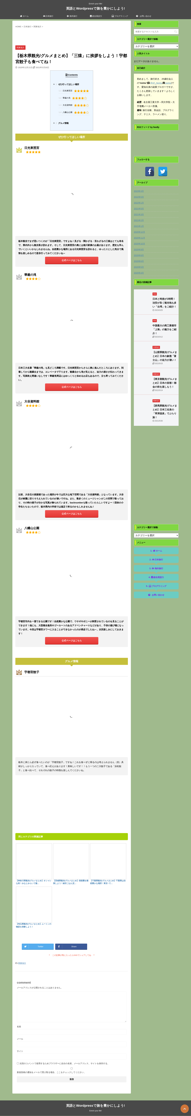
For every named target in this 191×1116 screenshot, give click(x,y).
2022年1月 (139, 203)
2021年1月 (139, 226)
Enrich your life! (95, 1111)
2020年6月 (139, 261)
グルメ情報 (62, 123)
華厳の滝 (73, 98)
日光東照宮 (74, 91)
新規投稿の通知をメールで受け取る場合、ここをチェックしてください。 (71, 1070)
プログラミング (120, 16)
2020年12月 (139, 232)
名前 (19, 1026)
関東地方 (22, 963)
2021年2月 (139, 220)
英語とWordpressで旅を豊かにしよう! (95, 8)
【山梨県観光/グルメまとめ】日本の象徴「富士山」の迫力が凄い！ (165, 356)
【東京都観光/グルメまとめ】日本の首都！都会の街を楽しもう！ (165, 383)
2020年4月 (139, 273)
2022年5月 (139, 197)
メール (20, 1039)
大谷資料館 (74, 105)
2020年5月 (139, 267)
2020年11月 (139, 238)
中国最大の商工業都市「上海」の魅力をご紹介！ (164, 329)
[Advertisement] (71, 36)
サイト (20, 1051)
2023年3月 (139, 191)
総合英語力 (96, 16)
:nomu (168, 83)
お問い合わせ (143, 16)
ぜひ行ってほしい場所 (67, 84)
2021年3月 (139, 214)
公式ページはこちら (72, 260)
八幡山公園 (74, 112)
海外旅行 (72, 16)
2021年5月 (139, 208)
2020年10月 (139, 243)
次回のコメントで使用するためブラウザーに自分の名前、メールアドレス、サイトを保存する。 (64, 1063)
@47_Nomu (156, 83)
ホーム (24, 16)
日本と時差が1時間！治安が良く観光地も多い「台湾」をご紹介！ (164, 303)
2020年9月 (139, 249)
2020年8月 (139, 255)
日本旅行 (48, 16)
